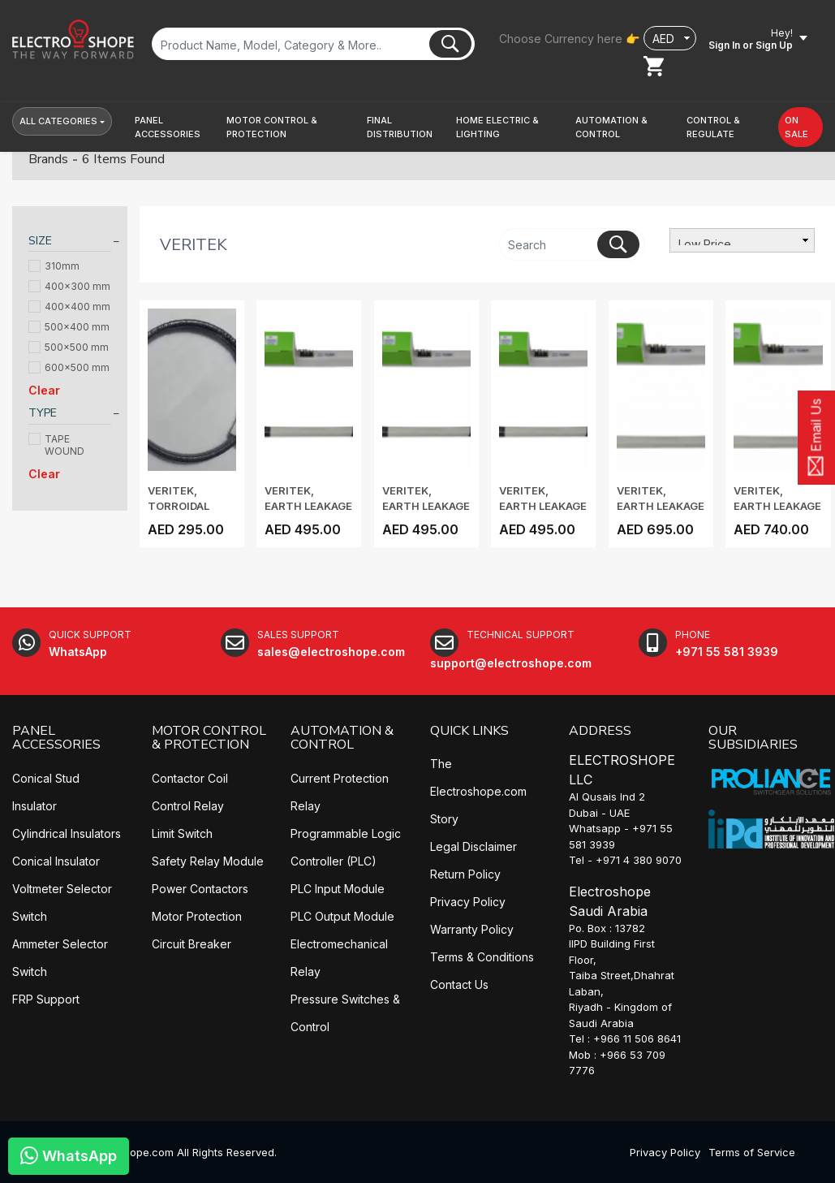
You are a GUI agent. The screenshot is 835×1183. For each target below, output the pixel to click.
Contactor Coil (190, 778)
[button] (174, 127)
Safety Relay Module (208, 861)
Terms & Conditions (482, 957)
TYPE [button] (42, 413)
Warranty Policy (472, 929)
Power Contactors (200, 889)
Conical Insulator (56, 861)
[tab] (69, 243)
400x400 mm (69, 306)
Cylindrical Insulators (66, 833)
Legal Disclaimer (473, 846)
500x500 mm (68, 347)
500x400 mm (69, 327)
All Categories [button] (58, 121)
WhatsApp (68, 1155)
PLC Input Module (338, 889)
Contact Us (459, 984)
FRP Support (46, 999)
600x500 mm (69, 367)
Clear (44, 390)
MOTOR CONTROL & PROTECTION (209, 738)
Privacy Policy (468, 902)
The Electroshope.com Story (478, 791)
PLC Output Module (342, 916)
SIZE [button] (40, 241)
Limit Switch (182, 833)
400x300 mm (69, 286)
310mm (54, 266)
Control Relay (188, 806)
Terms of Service (751, 1152)
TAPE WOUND (56, 445)
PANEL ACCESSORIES (56, 738)
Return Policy (465, 874)
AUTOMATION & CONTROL (342, 738)
